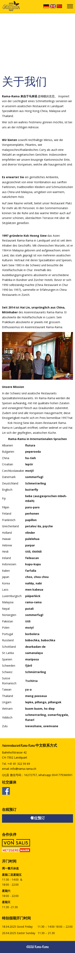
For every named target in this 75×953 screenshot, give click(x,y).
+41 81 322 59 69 (18, 764)
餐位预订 (37, 818)
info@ (23, 769)
